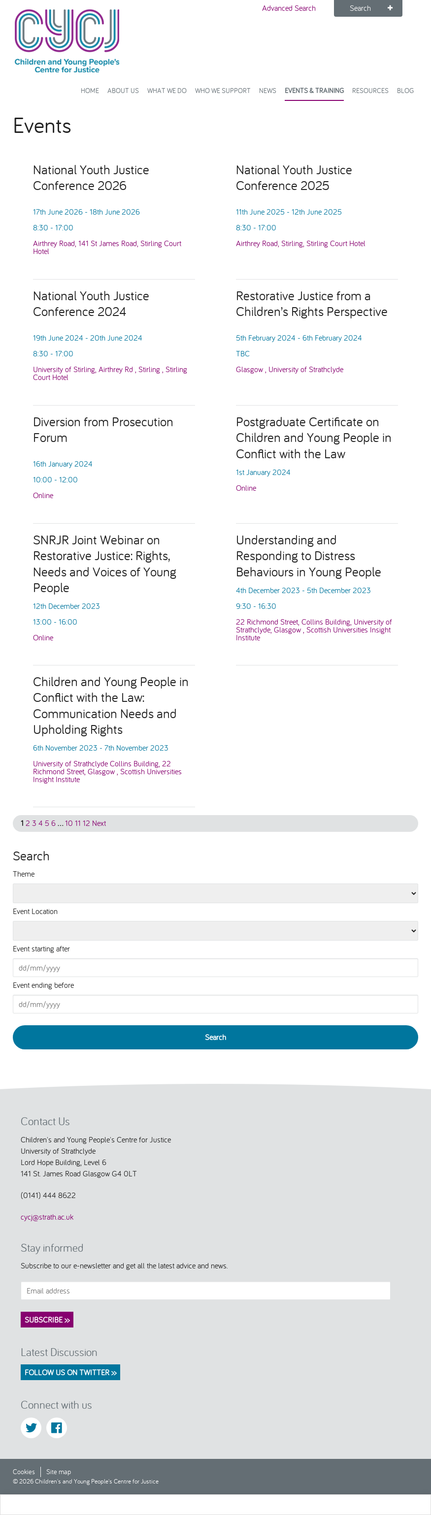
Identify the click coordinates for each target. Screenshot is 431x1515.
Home (90, 90)
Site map (58, 1471)
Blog (405, 90)
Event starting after (41, 948)
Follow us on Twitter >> (70, 1372)
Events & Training (314, 90)
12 (86, 823)
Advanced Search (289, 8)
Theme (23, 874)
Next (99, 823)
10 (69, 823)
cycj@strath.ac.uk (47, 1217)
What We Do (167, 90)
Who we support (223, 90)
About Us (123, 90)
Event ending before (43, 985)
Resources (370, 90)
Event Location (35, 911)
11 (78, 823)
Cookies (24, 1471)
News (267, 90)
